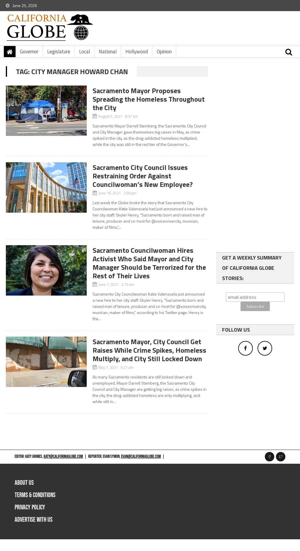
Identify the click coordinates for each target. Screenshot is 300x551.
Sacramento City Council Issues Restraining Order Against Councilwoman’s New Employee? (143, 176)
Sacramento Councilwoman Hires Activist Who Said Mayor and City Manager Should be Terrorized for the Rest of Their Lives (149, 263)
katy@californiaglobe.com (63, 456)
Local (84, 51)
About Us (24, 483)
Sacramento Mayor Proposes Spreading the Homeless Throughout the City (149, 99)
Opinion (164, 51)
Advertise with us (33, 520)
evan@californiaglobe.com (141, 456)
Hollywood (136, 51)
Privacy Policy (30, 507)
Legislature (58, 51)
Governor (29, 51)
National (108, 51)
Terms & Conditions (35, 495)
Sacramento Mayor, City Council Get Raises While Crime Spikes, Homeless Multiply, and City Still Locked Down (149, 350)
